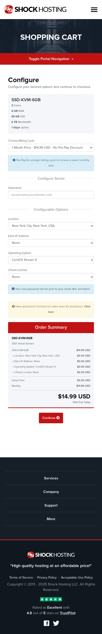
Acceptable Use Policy (77, 577)
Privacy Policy (47, 577)
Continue (51, 418)
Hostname (14, 188)
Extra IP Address (18, 236)
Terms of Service (21, 577)
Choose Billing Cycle (21, 140)
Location (13, 219)
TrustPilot (68, 613)
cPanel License (17, 270)
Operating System (19, 253)
